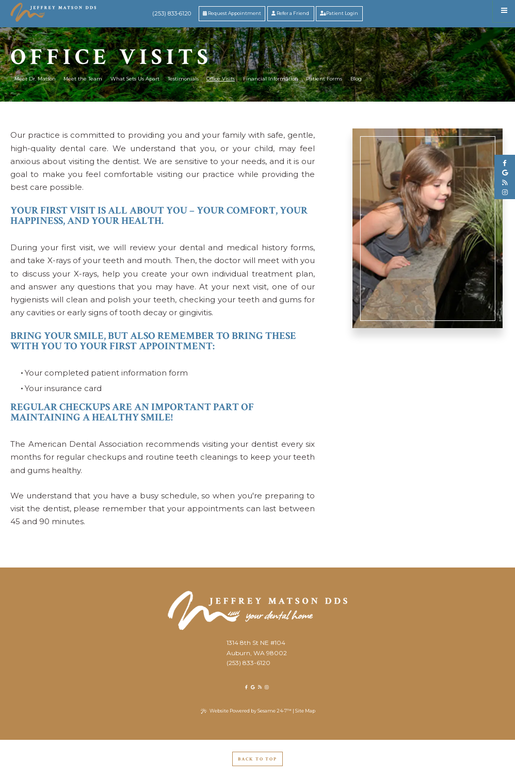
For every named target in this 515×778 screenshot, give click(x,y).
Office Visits (220, 79)
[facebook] (505, 163)
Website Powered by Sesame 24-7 (246, 711)
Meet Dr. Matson (35, 79)
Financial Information (270, 79)
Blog (356, 79)
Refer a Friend (290, 13)
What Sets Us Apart (134, 79)
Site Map (305, 711)
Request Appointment (232, 13)
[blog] (505, 183)
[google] (505, 173)
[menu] (504, 11)
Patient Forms (324, 79)
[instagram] (505, 192)
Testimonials (183, 79)
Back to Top (257, 759)
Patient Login (339, 13)
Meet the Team (82, 79)
